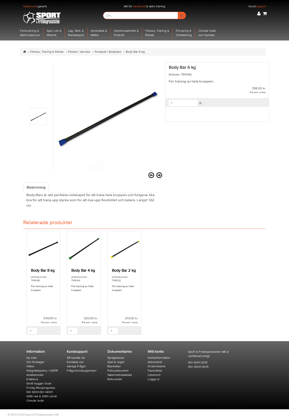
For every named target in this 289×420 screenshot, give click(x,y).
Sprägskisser (116, 358)
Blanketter (114, 366)
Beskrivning (36, 187)
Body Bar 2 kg (124, 270)
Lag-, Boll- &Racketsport (76, 33)
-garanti (35, 6)
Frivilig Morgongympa (40, 388)
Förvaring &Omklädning (184, 33)
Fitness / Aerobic (79, 52)
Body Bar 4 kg (83, 270)
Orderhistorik (156, 366)
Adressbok (155, 362)
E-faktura (32, 379)
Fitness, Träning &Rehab (157, 33)
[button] (259, 13)
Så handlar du (76, 358)
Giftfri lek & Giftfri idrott (41, 396)
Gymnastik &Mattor (99, 33)
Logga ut (153, 379)
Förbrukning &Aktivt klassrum (30, 33)
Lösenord (154, 375)
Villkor (30, 366)
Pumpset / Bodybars (108, 52)
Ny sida (31, 358)
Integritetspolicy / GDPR (42, 370)
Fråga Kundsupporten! (81, 370)
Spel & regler (116, 362)
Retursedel (114, 379)
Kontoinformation (159, 358)
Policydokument (117, 370)
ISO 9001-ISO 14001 (39, 392)
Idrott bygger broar (39, 383)
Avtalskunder (35, 375)
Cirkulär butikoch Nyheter (207, 33)
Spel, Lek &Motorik (54, 33)
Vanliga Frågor (76, 366)
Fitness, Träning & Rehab (47, 52)
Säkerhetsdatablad (119, 375)
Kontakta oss (75, 362)
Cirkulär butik (35, 400)
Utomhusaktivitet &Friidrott (126, 33)
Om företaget (35, 362)
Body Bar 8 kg (43, 270)
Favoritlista (155, 370)
